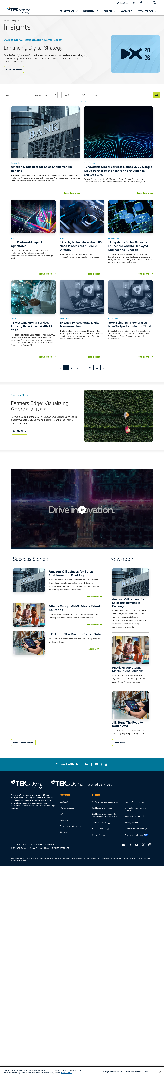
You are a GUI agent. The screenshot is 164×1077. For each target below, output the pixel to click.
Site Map (63, 832)
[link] (16, 183)
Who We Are (146, 11)
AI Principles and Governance (105, 801)
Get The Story (19, 450)
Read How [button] (93, 687)
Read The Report (14, 69)
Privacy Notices (131, 822)
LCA (61, 813)
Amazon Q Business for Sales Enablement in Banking (71, 664)
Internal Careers (67, 807)
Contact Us (64, 801)
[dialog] (82, 1071)
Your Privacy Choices (134, 834)
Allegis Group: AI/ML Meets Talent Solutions (74, 699)
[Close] (160, 1072)
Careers (125, 11)
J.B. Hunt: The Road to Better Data (75, 724)
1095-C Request (99, 828)
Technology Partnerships (70, 826)
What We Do (67, 11)
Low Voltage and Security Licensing (136, 809)
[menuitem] (68, 10)
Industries (89, 11)
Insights (108, 11)
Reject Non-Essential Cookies (137, 1071)
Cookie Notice (98, 834)
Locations (64, 819)
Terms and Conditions (134, 828)
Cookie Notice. (66, 1072)
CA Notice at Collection (102, 807)
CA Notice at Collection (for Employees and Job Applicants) (106, 815)
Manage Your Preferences (136, 801)
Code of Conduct (99, 822)
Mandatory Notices (133, 816)
